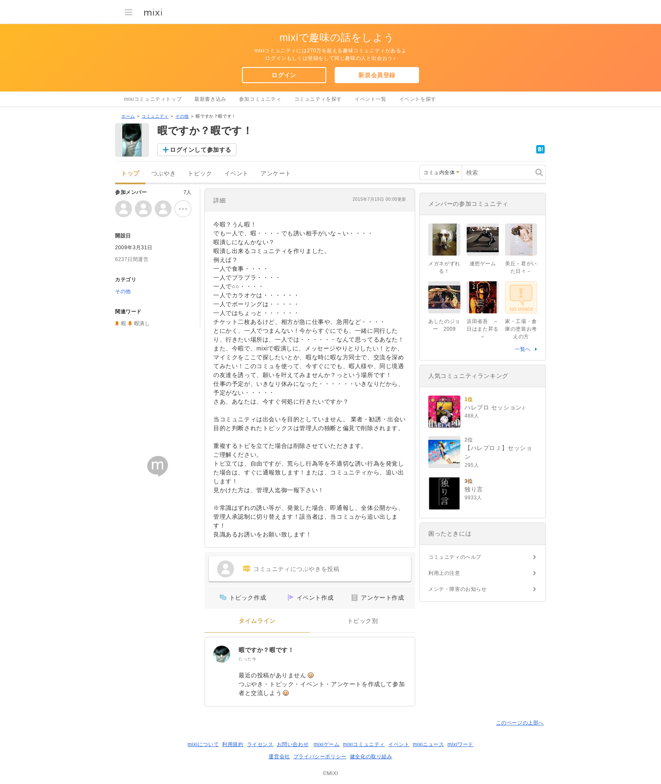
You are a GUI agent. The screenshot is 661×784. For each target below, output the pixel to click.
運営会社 (279, 757)
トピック (200, 173)
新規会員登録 (376, 75)
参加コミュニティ (260, 99)
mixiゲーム (327, 744)
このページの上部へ (520, 723)
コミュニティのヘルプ (454, 557)
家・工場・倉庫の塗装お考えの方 (521, 328)
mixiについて (203, 744)
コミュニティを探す (318, 99)
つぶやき (163, 173)
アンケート (276, 173)
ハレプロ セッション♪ (495, 407)
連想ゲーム (483, 264)
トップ (130, 173)
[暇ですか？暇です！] (221, 654)
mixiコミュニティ (364, 744)
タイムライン (257, 621)
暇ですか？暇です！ (266, 650)
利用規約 (232, 744)
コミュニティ (155, 116)
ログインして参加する (200, 149)
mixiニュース (428, 744)
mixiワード (460, 744)
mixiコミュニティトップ (153, 99)
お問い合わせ (293, 744)
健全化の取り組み (371, 757)
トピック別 (362, 621)
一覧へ (523, 349)
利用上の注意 (444, 573)
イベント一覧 (371, 99)
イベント (236, 173)
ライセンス (260, 744)
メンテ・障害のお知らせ (457, 589)
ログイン (283, 75)
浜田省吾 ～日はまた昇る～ (483, 328)
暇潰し (142, 323)
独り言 (474, 489)
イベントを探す (417, 99)
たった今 (247, 659)
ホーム (128, 116)
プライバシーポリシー (320, 757)
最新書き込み (210, 99)
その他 (182, 116)
